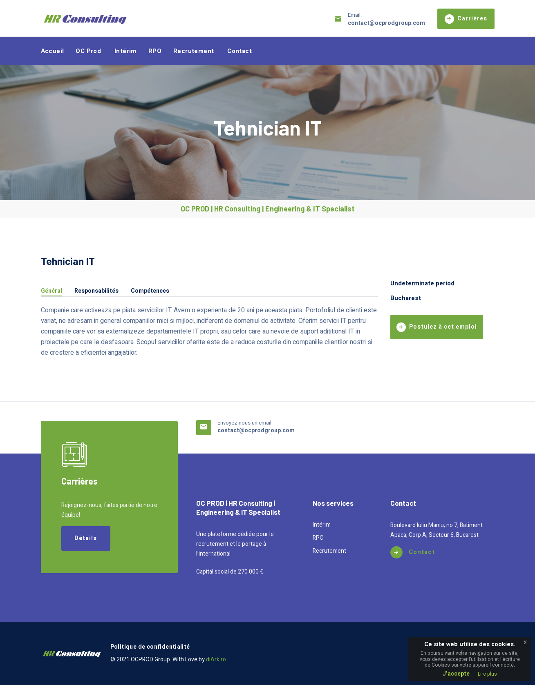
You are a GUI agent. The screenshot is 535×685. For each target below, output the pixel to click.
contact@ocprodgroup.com (386, 23)
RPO (154, 51)
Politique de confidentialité (150, 647)
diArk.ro (216, 659)
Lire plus (487, 674)
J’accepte (456, 673)
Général (51, 291)
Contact (239, 51)
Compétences (150, 291)
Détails (85, 538)
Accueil (52, 51)
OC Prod (88, 51)
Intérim (125, 51)
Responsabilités (96, 291)
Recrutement (193, 51)
